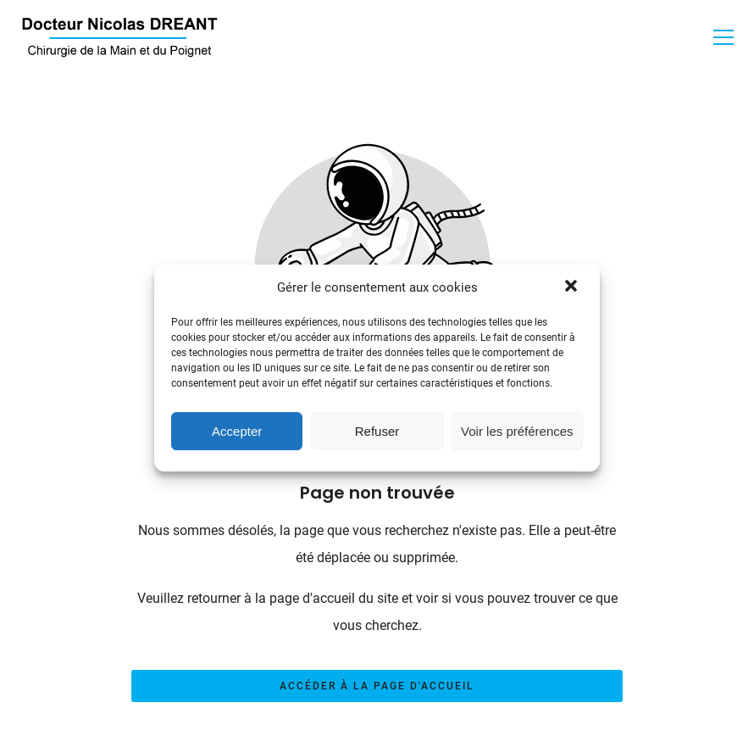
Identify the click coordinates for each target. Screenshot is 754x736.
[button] (573, 287)
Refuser (377, 431)
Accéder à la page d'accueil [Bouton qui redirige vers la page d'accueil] (377, 686)
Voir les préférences (517, 431)
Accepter (237, 431)
